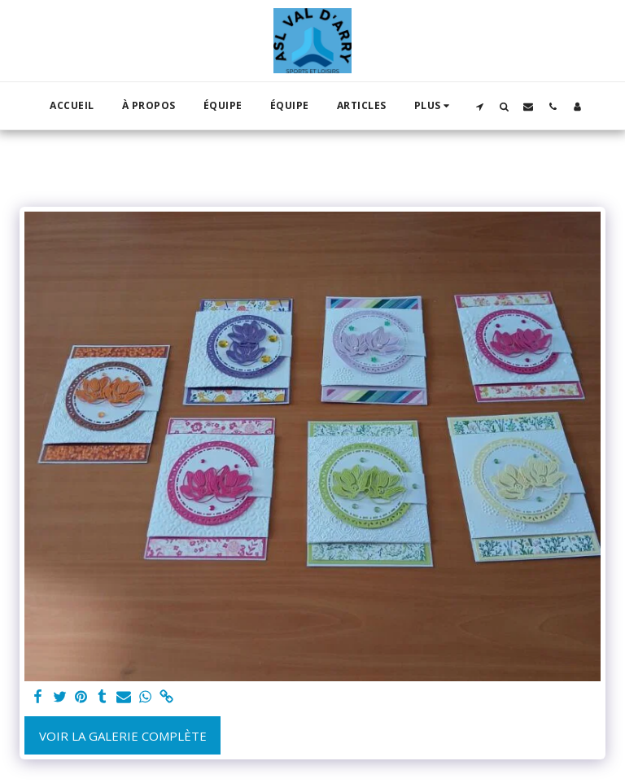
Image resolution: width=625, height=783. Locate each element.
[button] (479, 106)
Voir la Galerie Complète (123, 736)
